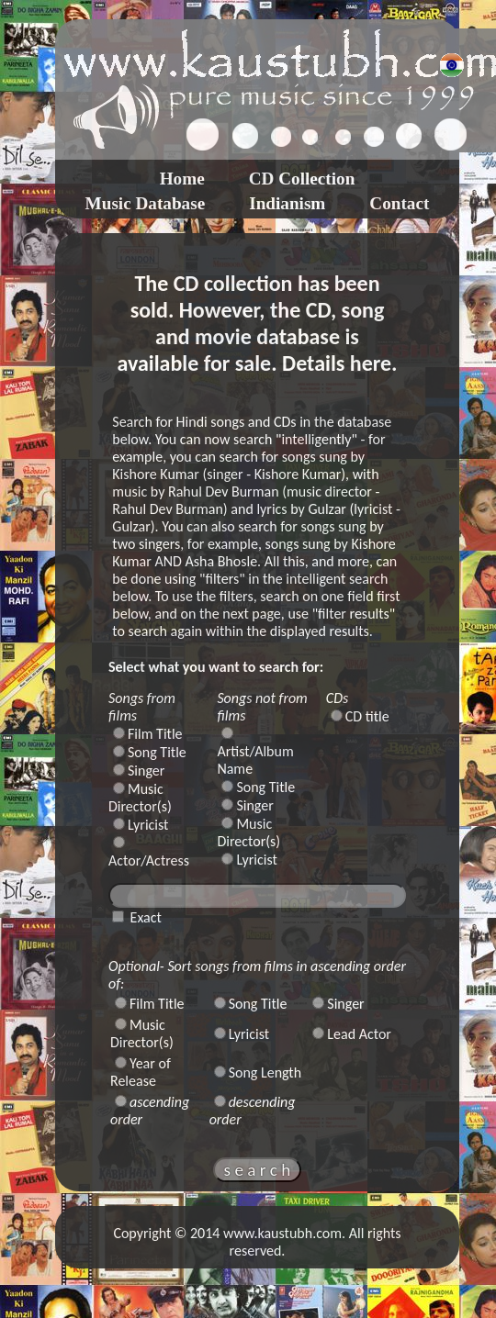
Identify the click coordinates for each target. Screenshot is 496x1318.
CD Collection (302, 178)
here (370, 363)
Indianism (287, 203)
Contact (399, 203)
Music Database (145, 203)
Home (182, 178)
